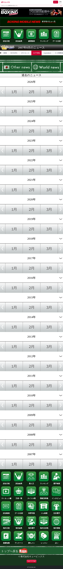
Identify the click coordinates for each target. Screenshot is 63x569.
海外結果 (19, 527)
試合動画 (6, 512)
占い (56, 542)
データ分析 (56, 40)
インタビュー (56, 497)
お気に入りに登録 (31, 561)
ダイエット (25, 53)
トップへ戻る (14, 551)
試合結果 (19, 40)
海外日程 (6, 527)
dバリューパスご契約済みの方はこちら (9, 5)
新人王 (31, 482)
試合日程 (6, 40)
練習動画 (31, 40)
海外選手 (31, 527)
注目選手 (56, 512)
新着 (5, 53)
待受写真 (31, 512)
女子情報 (36, 53)
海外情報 (56, 527)
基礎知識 (6, 542)
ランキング (44, 40)
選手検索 (56, 482)
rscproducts (47, 53)
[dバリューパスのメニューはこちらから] (60, 2)
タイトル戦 (31, 497)
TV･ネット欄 (6, 497)
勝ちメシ (31, 542)
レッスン (44, 542)
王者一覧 (19, 497)
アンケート (19, 542)
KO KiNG (14, 53)
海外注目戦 (44, 527)
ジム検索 (44, 512)
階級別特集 (44, 497)
